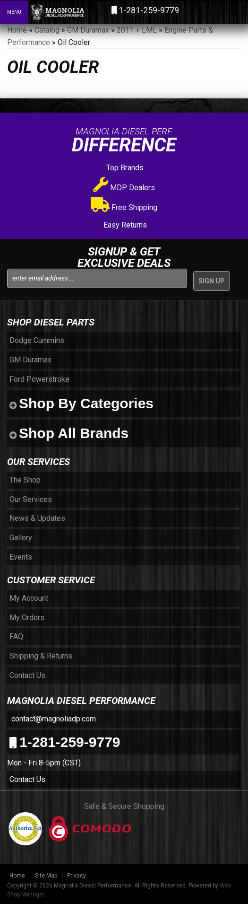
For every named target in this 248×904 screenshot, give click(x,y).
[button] (199, 12)
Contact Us (27, 779)
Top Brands (124, 167)
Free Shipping (124, 207)
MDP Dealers (124, 187)
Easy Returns (124, 224)
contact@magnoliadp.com (52, 718)
